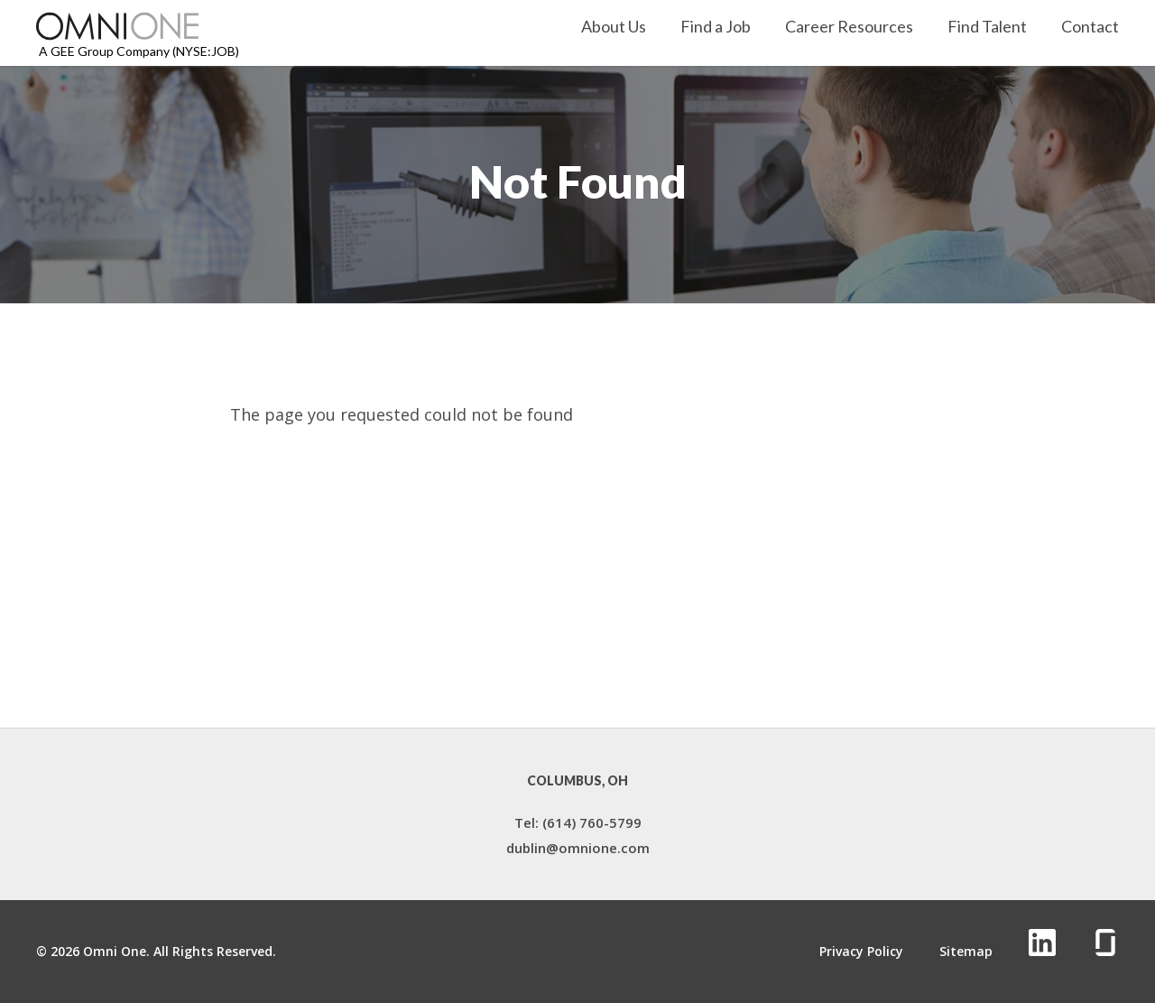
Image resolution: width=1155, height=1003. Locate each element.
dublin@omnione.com (578, 848)
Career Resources (849, 27)
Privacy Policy (861, 951)
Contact (1090, 27)
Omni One (114, 951)
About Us (613, 27)
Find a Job (715, 27)
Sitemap (966, 951)
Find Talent (987, 27)
